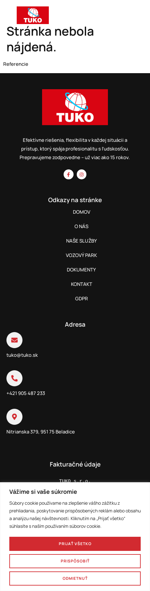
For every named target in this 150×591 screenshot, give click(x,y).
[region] (75, 536)
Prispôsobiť (75, 561)
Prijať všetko (75, 543)
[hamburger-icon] (138, 16)
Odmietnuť (75, 578)
